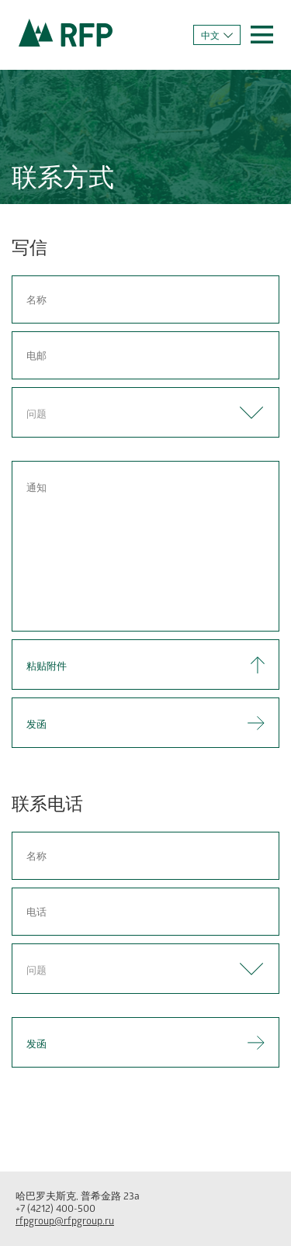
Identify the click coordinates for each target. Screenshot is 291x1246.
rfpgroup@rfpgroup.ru (65, 1222)
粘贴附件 (46, 667)
